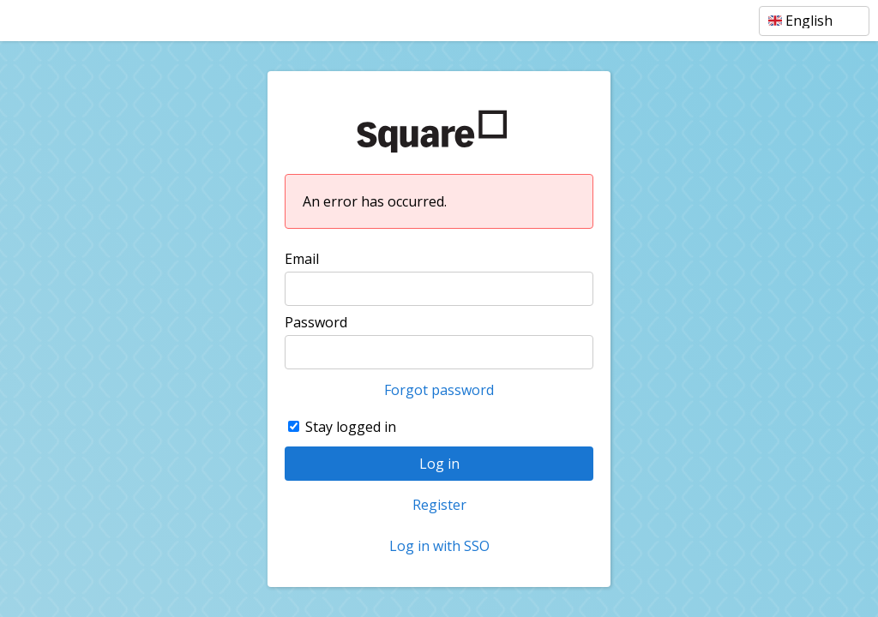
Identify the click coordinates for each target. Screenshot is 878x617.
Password (316, 322)
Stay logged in (350, 426)
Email (302, 258)
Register (439, 504)
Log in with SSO (439, 545)
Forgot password (439, 389)
